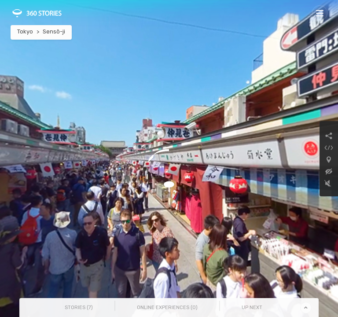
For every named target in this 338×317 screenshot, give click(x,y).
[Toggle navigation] (319, 13)
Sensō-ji (54, 31)
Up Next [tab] (252, 307)
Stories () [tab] (79, 307)
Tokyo (25, 31)
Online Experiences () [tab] (167, 307)
